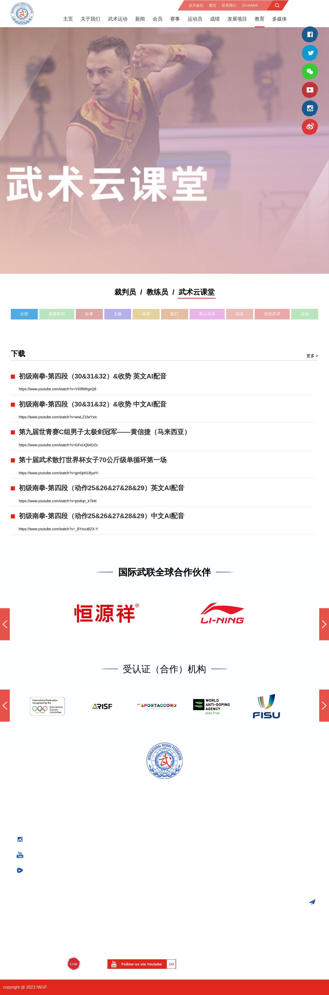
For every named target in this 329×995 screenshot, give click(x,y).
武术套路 (116, 895)
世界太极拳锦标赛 (53, 843)
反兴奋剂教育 (191, 807)
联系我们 (229, 5)
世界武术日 (189, 904)
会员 (157, 18)
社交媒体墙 (189, 866)
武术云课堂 (197, 292)
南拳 (146, 313)
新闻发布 (187, 837)
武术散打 (116, 902)
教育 (259, 18)
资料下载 (191, 924)
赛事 (175, 18)
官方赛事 (49, 789)
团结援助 (187, 897)
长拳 (89, 313)
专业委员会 (118, 829)
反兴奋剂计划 (191, 800)
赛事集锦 (57, 313)
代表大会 (116, 807)
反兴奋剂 (196, 5)
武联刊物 (187, 859)
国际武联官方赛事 (53, 800)
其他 (305, 313)
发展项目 (237, 18)
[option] (164, 150)
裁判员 (125, 292)
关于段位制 (189, 911)
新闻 (140, 18)
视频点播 (187, 852)
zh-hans (250, 5)
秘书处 (114, 836)
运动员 (195, 18)
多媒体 (279, 18)
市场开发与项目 (200, 879)
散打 (174, 313)
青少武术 (207, 313)
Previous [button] (5, 624)
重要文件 (116, 858)
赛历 (212, 5)
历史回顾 (116, 910)
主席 (112, 814)
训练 (239, 313)
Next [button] (324, 624)
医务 (183, 814)
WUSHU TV (59, 963)
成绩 (215, 18)
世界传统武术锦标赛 (55, 835)
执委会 (114, 822)
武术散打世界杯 (51, 828)
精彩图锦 (187, 844)
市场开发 (187, 889)
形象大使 (116, 851)
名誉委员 (116, 843)
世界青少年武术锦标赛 (57, 813)
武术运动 (117, 18)
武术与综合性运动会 (55, 851)
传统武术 (272, 313)
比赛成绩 (45, 881)
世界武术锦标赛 (51, 806)
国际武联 (116, 800)
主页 (68, 18)
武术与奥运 (47, 858)
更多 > (312, 355)
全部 (24, 313)
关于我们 (90, 18)
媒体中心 (191, 827)
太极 (118, 313)
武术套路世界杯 (51, 821)
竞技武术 (116, 888)
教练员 (157, 292)
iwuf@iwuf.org (293, 876)
